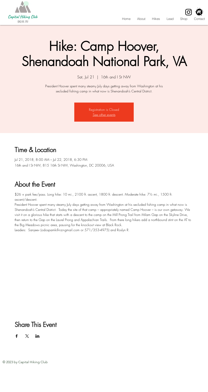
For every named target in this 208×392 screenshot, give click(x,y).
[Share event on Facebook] (17, 336)
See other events (104, 114)
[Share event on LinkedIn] (37, 336)
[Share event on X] (27, 336)
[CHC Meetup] (199, 12)
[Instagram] (188, 12)
